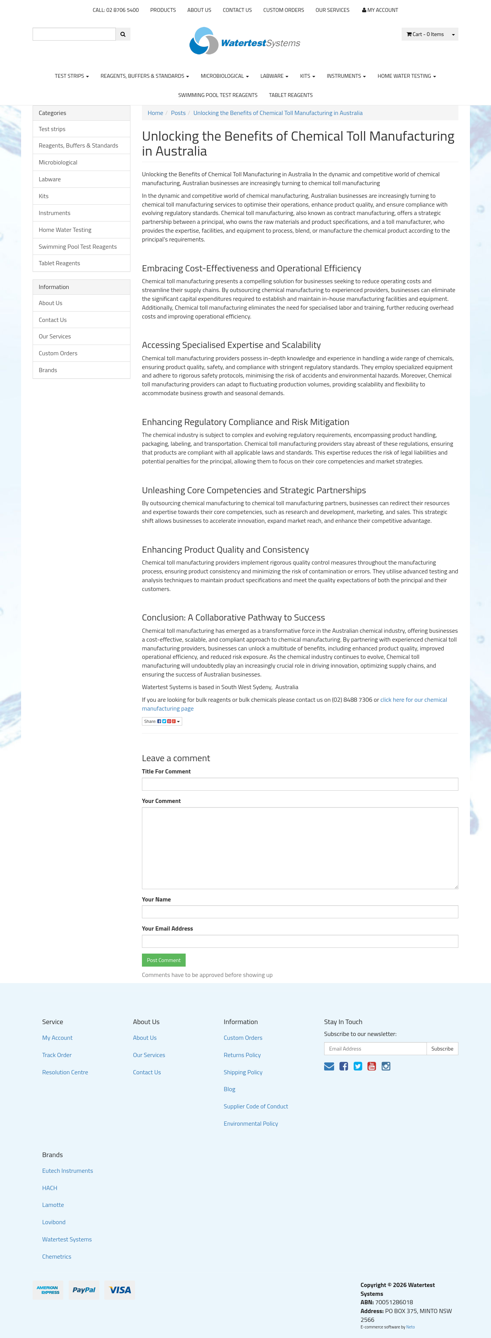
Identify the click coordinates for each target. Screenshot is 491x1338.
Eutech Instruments (67, 1170)
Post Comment (164, 960)
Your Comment (161, 800)
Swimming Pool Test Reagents (218, 95)
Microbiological (225, 76)
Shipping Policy (243, 1072)
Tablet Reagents (291, 95)
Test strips (72, 76)
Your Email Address (167, 928)
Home (155, 112)
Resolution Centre (65, 1072)
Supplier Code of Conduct (256, 1106)
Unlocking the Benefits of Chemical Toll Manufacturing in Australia (277, 112)
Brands (48, 369)
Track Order (57, 1054)
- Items (425, 34)
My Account (57, 1037)
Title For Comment (166, 771)
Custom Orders (284, 10)
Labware (274, 76)
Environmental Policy (251, 1123)
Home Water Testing (406, 76)
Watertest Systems (67, 1239)
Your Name (156, 899)
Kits (307, 76)
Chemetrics (56, 1256)
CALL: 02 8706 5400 (116, 10)
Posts (178, 112)
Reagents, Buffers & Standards (145, 76)
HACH (50, 1187)
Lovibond (54, 1221)
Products (163, 10)
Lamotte (53, 1204)
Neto (410, 1327)
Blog (229, 1088)
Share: (162, 721)
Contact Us (237, 10)
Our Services (332, 10)
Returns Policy (242, 1054)
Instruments (346, 76)
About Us (199, 10)
